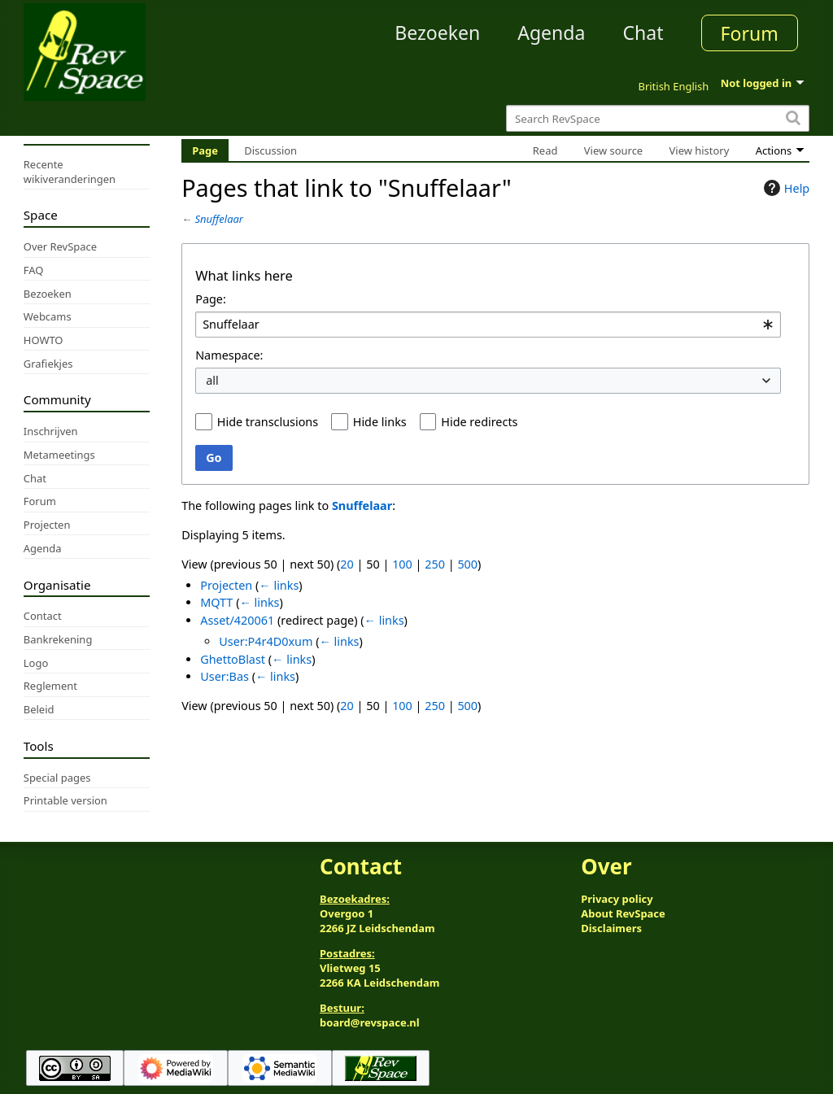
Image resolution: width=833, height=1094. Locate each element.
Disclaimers (611, 928)
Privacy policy (616, 898)
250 (435, 564)
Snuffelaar (219, 218)
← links (279, 585)
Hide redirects (479, 421)
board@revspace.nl (370, 1022)
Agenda (551, 33)
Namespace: (229, 355)
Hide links (380, 421)
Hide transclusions (267, 421)
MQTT (216, 602)
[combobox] (488, 325)
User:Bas (224, 676)
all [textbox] (212, 380)
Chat (642, 33)
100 (402, 564)
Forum (749, 33)
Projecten (226, 585)
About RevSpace (623, 913)
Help (784, 188)
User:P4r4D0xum (265, 641)
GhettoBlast (232, 659)
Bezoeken (437, 33)
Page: (210, 299)
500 (467, 564)
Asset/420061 (237, 620)
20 (346, 564)
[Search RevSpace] (657, 118)
